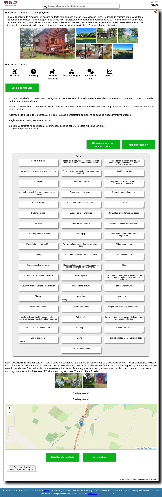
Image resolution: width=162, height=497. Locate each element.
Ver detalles (99, 457)
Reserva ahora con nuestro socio (103, 144)
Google (46, 491)
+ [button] (10, 408)
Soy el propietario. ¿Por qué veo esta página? (22, 468)
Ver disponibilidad (22, 88)
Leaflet (138, 448)
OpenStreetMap (150, 448)
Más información (138, 144)
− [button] (10, 412)
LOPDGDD (92, 494)
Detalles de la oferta (62, 457)
